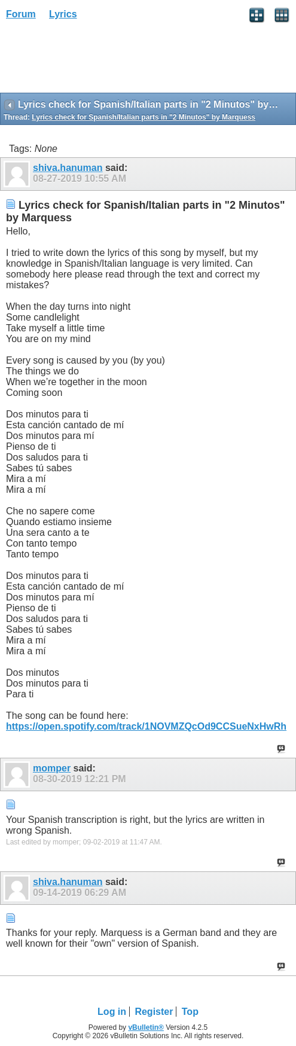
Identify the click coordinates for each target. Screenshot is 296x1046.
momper (52, 768)
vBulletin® (146, 1027)
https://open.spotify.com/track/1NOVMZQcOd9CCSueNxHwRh (146, 726)
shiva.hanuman (67, 168)
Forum (21, 14)
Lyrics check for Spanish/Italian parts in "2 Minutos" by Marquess (143, 117)
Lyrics (63, 14)
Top (190, 1012)
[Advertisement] (95, 60)
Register (154, 1012)
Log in (111, 1012)
